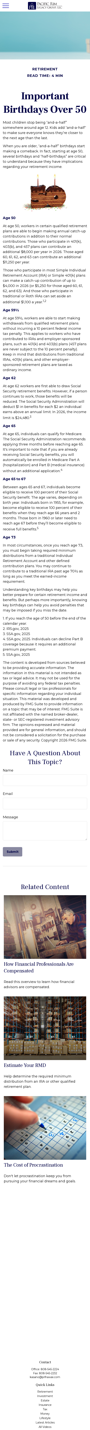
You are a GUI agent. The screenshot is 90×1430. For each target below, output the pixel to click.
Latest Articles (45, 1422)
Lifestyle (45, 1418)
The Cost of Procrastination (33, 1165)
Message (10, 817)
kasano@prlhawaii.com (45, 1377)
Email (8, 794)
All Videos (45, 1427)
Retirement (45, 1391)
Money (45, 1413)
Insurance (45, 1405)
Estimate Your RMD (25, 1065)
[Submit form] (12, 851)
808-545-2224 (50, 1369)
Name (8, 770)
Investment (45, 1396)
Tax (45, 1409)
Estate (45, 1400)
